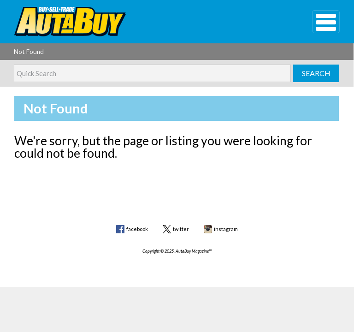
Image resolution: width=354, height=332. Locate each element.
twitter (181, 229)
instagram (226, 229)
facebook (137, 229)
